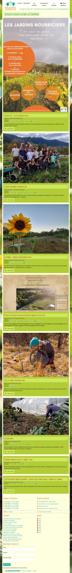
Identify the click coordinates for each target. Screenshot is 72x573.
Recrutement (26, 121)
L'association (26, 3)
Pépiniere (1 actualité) (8, 532)
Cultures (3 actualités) (8, 520)
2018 (39, 530)
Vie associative (12, 120)
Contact (35, 571)
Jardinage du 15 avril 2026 (11, 505)
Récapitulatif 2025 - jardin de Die (46, 501)
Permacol (26, 464)
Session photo (9, 438)
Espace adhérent (63, 4)
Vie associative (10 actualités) (10, 541)
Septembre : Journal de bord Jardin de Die (18, 257)
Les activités (34, 4)
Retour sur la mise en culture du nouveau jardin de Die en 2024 (25, 315)
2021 (39, 525)
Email (4, 547)
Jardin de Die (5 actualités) (10, 529)
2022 (39, 524)
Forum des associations (14, 261)
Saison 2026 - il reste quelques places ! (17, 115)
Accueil (20, 3)
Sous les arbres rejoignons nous (15, 380)
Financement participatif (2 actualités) (13, 525)
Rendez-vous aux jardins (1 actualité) (12, 535)
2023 (39, 522)
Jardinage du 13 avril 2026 (11, 501)
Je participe (53, 4)
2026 (39, 519)
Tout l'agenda (8, 511)
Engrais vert (25, 483)
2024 (39, 520)
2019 (39, 529)
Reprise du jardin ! (42, 506)
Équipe (24, 192)
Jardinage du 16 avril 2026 (11, 506)
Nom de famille (7, 557)
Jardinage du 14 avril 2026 (11, 503)
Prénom (5, 552)
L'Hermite (33, 483)
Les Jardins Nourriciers (12, 571)
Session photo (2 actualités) (10, 537)
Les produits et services (44, 4)
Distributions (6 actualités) (10, 522)
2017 (39, 532)
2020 (39, 527)
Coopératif (19, 121)
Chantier (12, 192)
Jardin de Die (12, 191)
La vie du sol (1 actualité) (9, 530)
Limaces (39, 483)
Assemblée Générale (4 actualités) (12, 519)
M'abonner (7, 564)
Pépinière (32, 444)
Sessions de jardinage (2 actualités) (12, 539)
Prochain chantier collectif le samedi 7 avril (19, 459)
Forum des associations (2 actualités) (12, 527)
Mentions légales (26, 571)
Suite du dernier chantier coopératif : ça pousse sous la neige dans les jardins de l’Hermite (33, 479)
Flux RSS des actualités (44, 511)
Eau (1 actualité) (7, 524)
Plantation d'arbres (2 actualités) (11, 534)
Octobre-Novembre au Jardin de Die (16, 186)
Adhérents (12, 121)
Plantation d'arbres (13, 384)
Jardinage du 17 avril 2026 (11, 508)
